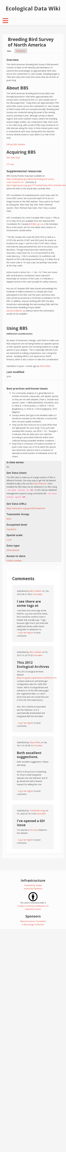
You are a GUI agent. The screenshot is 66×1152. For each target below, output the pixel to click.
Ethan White (45, 366)
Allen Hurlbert (35, 591)
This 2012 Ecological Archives (33, 664)
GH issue (34, 830)
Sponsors (33, 916)
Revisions (21, 51)
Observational (12, 550)
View (10, 51)
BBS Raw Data (13, 157)
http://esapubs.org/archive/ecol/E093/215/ (36, 677)
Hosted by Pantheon (33, 888)
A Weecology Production (33, 924)
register (30, 632)
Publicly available (14, 560)
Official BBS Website (15, 144)
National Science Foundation (33, 921)
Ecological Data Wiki (33, 8)
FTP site (10, 164)
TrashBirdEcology (37, 810)
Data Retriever (40, 483)
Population (11, 529)
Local (8, 539)
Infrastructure (33, 880)
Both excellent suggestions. (29, 754)
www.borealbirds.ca (15, 310)
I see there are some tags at (29, 603)
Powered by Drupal (33, 885)
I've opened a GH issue (31, 822)
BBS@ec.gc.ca (35, 224)
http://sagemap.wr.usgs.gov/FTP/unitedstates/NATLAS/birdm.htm (36, 185)
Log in (20, 632)
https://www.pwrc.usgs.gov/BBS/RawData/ (25, 508)
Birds (8, 518)
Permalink (37, 594)
